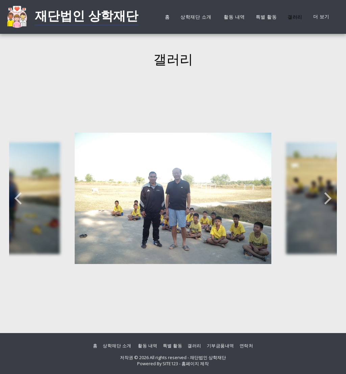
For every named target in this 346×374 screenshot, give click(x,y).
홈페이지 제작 (195, 363)
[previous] (19, 198)
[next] (327, 198)
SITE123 (170, 363)
